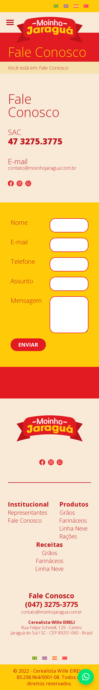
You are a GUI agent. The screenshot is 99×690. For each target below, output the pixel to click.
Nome (19, 224)
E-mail (19, 244)
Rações (68, 536)
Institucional (28, 504)
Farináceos (73, 520)
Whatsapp (86, 677)
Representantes (27, 512)
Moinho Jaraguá (49, 30)
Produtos (73, 504)
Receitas (49, 544)
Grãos (67, 512)
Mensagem (26, 302)
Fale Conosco (25, 520)
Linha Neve (73, 528)
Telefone (23, 263)
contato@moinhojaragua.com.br (42, 168)
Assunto (22, 283)
